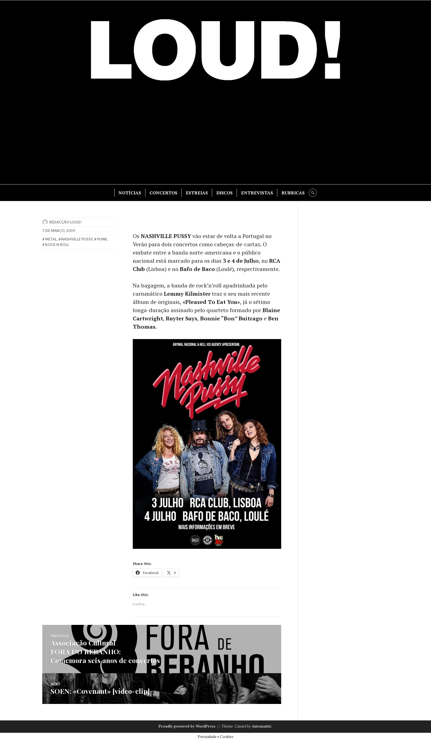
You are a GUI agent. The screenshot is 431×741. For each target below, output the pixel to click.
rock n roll (57, 244)
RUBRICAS (293, 193)
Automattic (262, 726)
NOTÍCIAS (129, 193)
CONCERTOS (163, 193)
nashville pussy (77, 239)
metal (51, 239)
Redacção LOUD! (65, 222)
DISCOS (224, 193)
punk (102, 239)
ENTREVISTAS (257, 193)
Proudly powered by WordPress (187, 726)
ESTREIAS (197, 193)
